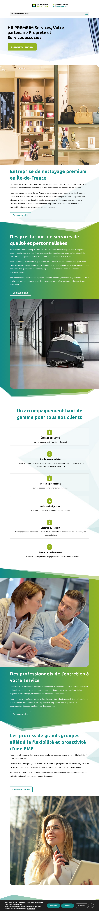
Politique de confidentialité (59, 904)
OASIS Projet (63, 908)
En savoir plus (34, 215)
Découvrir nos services (22, 47)
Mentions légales (35, 904)
